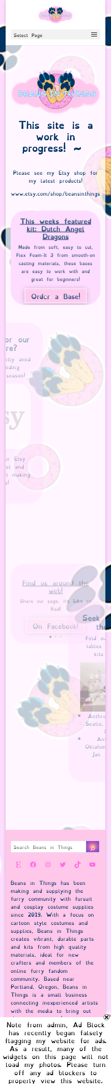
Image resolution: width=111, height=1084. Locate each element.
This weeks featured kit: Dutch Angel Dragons (55, 231)
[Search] (92, 846)
